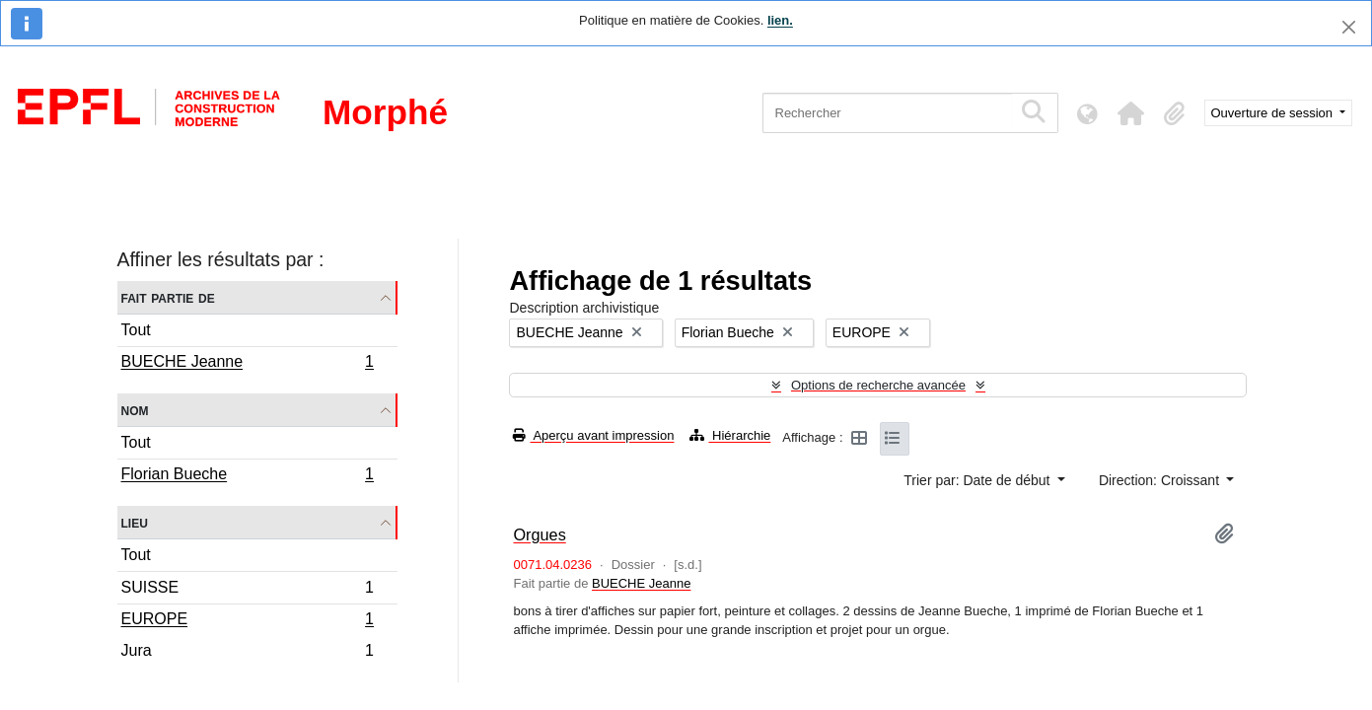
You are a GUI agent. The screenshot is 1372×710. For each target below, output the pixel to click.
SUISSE (247, 590)
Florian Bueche (247, 476)
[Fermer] (1349, 27)
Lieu (134, 522)
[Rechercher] (887, 113)
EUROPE (247, 621)
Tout (136, 329)
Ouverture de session (1273, 113)
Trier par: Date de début (978, 480)
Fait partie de (168, 297)
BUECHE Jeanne (247, 364)
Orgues (539, 534)
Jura (247, 653)
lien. (780, 20)
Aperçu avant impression (593, 435)
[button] (1131, 113)
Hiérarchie (729, 435)
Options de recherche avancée (878, 385)
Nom (135, 409)
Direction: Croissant (1161, 480)
